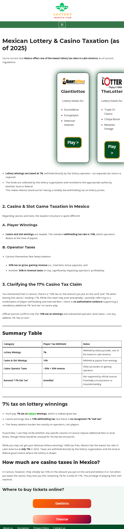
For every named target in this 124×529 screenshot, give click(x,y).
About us (8, 525)
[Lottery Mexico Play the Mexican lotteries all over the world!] (62, 10)
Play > (21, 143)
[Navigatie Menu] (62, 24)
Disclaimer (24, 525)
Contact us (61, 525)
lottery (34, 409)
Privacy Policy (42, 525)
